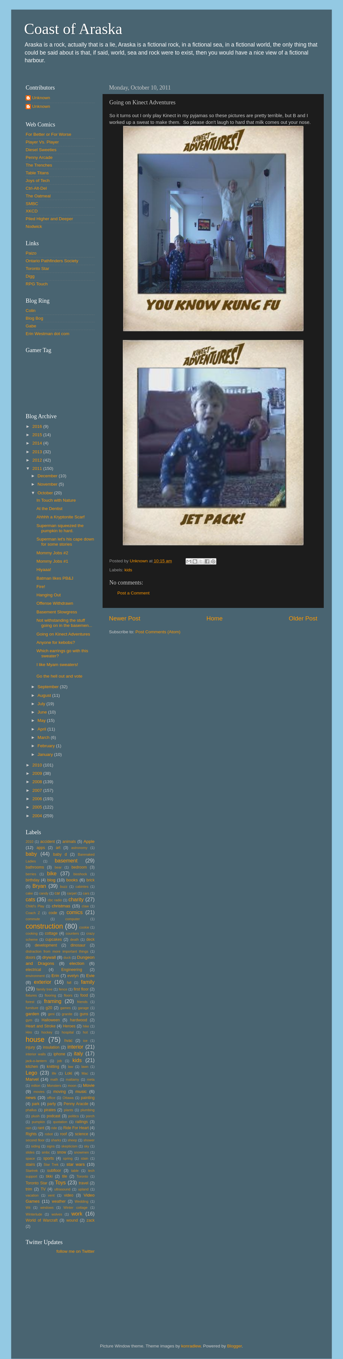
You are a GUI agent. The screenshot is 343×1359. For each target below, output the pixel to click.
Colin (31, 310)
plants (68, 1110)
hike (86, 1026)
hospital (67, 1032)
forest (30, 1002)
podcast (54, 1116)
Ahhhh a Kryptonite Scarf (61, 517)
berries (31, 874)
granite (67, 1014)
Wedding (81, 1201)
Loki (68, 1073)
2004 (37, 815)
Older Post (303, 618)
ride (54, 1128)
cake (29, 893)
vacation (32, 1195)
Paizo (31, 253)
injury (30, 1047)
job (59, 1061)
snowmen (81, 1152)
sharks (56, 1140)
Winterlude (34, 1214)
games (65, 1008)
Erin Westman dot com (47, 333)
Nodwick (34, 226)
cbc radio (55, 900)
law (70, 1067)
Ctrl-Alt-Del (36, 188)
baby (31, 854)
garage (83, 1008)
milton (35, 1085)
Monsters (54, 1085)
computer (72, 919)
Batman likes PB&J (55, 578)
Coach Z (33, 913)
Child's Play (35, 906)
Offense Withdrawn (55, 603)
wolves (57, 1214)
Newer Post (124, 618)
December (48, 475)
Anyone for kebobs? (56, 642)
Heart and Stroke (40, 1026)
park (36, 1104)
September (49, 686)
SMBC (32, 203)
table (75, 1171)
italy (78, 1053)
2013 (37, 451)
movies (38, 1092)
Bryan (39, 886)
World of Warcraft (42, 1220)
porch (90, 1116)
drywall (49, 957)
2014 (37, 443)
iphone (59, 1054)
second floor (35, 1140)
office (51, 1098)
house (35, 1039)
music (81, 1091)
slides (30, 1152)
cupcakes (53, 939)
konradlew (191, 1346)
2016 (37, 426)
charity (76, 899)
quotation (60, 1122)
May (42, 720)
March (44, 737)
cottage (51, 933)
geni (51, 1014)
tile (64, 1176)
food (84, 995)
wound (72, 1220)
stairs (30, 1164)
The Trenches (39, 165)
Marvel (32, 1079)
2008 (37, 781)
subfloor (54, 1170)
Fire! (41, 586)
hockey (46, 1032)
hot (85, 1032)
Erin (55, 975)
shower (89, 1140)
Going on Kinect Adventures (63, 634)
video (68, 1195)
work (76, 1213)
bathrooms (35, 867)
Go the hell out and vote (59, 676)
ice (85, 1041)
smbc (46, 1152)
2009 (37, 773)
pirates (49, 1110)
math (54, 1079)
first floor (81, 989)
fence (63, 989)
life (54, 1073)
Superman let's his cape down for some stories (65, 542)
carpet (72, 893)
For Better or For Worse (48, 134)
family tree (45, 989)
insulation (51, 1047)
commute (33, 919)
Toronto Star (37, 268)
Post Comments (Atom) (158, 631)
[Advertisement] (54, 1288)
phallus (31, 1110)
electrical (33, 969)
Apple (89, 841)
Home (214, 618)
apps (41, 847)
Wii (28, 1207)
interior (75, 1047)
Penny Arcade (39, 157)
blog (51, 880)
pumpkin (38, 1122)
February (47, 745)
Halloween (51, 1020)
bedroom (79, 867)
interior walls (36, 1054)
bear (58, 867)
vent (51, 1195)
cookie (84, 927)
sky (86, 1146)
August (45, 695)
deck (90, 939)
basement (66, 860)
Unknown (41, 97)
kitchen (32, 1066)
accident (47, 841)
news (31, 1097)
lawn (84, 1067)
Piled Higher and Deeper (49, 218)
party (51, 1104)
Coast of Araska (73, 28)
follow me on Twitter (75, 1251)
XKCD (32, 211)
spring (67, 1158)
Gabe (31, 326)
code (53, 913)
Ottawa (68, 1098)
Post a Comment (133, 593)
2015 (37, 434)
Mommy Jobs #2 (52, 552)
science (81, 1134)
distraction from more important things (57, 951)
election (76, 963)
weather (59, 1201)
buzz (63, 886)
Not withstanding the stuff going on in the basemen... (64, 623)
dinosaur (78, 945)
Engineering (71, 969)
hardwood (78, 1020)
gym (29, 1020)
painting (88, 1097)
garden (32, 1013)
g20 (49, 1008)
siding (35, 1146)
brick (90, 880)
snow (61, 1152)
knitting (53, 1066)
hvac (68, 1040)
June (43, 712)
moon (72, 1085)
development (46, 945)
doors (30, 957)
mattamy (72, 1079)
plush (35, 1116)
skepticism (69, 1146)
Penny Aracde (76, 1104)
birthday (32, 880)
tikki (49, 1176)
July (42, 703)
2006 (37, 798)
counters (72, 933)
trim (29, 1189)
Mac (84, 1073)
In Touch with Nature (56, 500)
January (46, 754)
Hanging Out (49, 595)
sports (48, 1158)
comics (74, 912)
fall (69, 982)
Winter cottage (75, 1207)
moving (59, 1091)
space (30, 1158)
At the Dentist (50, 508)
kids (128, 569)
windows (47, 1207)
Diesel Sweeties (41, 149)
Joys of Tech (38, 180)
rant (41, 1128)
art (58, 847)
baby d (60, 854)
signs (51, 1146)
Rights (31, 1134)
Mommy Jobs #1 (52, 561)
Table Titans (37, 172)
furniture (32, 1008)
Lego (31, 1073)
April (42, 729)
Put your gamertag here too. (58, 379)
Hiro (29, 1032)
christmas (61, 906)
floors (68, 995)
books (72, 880)
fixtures (31, 995)
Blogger (234, 1346)
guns (84, 1014)
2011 (37, 468)
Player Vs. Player (42, 142)
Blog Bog (34, 318)
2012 (37, 460)
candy (43, 893)
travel (83, 1183)
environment (35, 976)
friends (82, 1002)
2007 (37, 790)
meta (91, 1079)
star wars (75, 1164)
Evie (90, 975)
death (74, 939)
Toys (60, 1182)
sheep (72, 1140)
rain (28, 1128)
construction (44, 926)
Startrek (32, 1171)
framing (53, 1001)
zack (91, 1220)
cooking (32, 933)
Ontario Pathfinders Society (52, 260)
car (57, 893)
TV (43, 1189)
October (46, 492)
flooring (50, 995)
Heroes (69, 1026)
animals (69, 841)
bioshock (80, 874)
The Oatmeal (38, 196)
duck (67, 957)
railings (81, 1122)
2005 (37, 807)
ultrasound (62, 1189)
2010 (37, 765)
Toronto (82, 1176)
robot (49, 1134)
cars (86, 893)
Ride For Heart (76, 1128)
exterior (42, 982)
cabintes (82, 886)
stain (84, 1158)
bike (52, 873)
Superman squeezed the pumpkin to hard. (60, 528)
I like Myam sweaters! (57, 664)
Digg (30, 276)
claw (85, 906)
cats (30, 899)
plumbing (87, 1110)
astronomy (79, 848)
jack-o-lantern (36, 1061)
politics (73, 1116)
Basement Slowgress (57, 612)
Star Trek (51, 1164)
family (88, 982)
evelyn (73, 976)
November (48, 484)
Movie (89, 1085)
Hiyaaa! (44, 569)
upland (83, 1189)
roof (63, 1134)
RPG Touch (37, 283)
